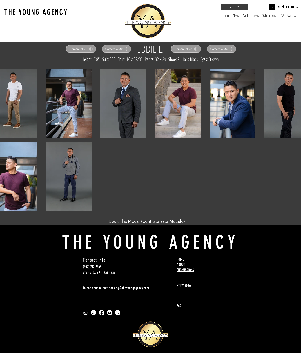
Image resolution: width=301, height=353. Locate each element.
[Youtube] (109, 312)
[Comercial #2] (116, 49)
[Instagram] (85, 312)
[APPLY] (234, 7)
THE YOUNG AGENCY (36, 12)
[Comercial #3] (186, 49)
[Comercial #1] (81, 49)
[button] (245, 15)
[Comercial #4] (221, 49)
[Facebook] (101, 312)
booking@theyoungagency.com (129, 288)
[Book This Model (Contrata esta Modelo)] (147, 221)
